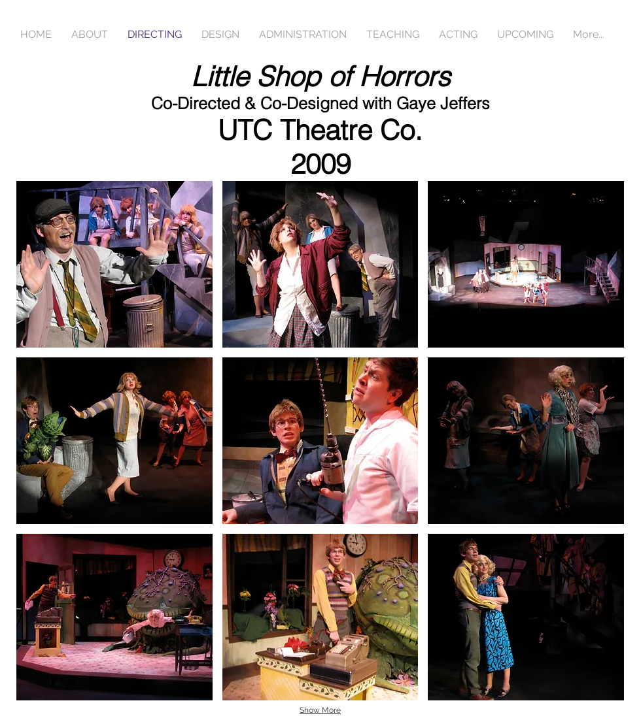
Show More (320, 710)
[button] (114, 264)
